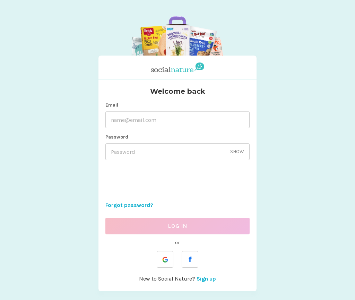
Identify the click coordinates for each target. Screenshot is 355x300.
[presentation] (177, 181)
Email (111, 105)
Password (116, 137)
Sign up (206, 278)
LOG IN (177, 226)
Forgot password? (129, 205)
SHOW (237, 152)
